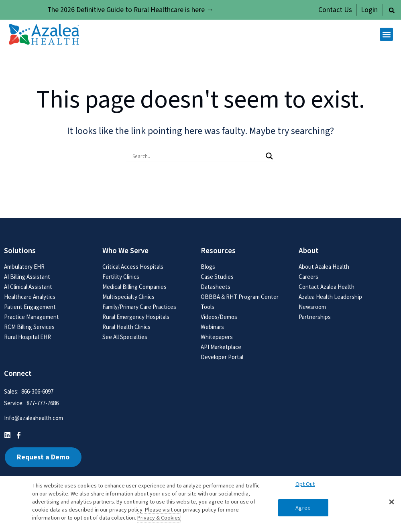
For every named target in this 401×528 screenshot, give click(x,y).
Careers (308, 276)
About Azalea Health (324, 266)
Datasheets (215, 286)
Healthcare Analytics (29, 297)
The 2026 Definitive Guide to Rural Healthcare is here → (130, 10)
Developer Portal (222, 357)
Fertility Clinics (120, 276)
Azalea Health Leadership (330, 297)
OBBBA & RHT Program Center (240, 297)
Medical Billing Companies (134, 286)
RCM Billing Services (29, 327)
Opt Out (305, 484)
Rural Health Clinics (126, 327)
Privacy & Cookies (159, 518)
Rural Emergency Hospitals (135, 317)
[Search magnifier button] (269, 156)
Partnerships (315, 317)
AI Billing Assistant (27, 276)
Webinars (212, 327)
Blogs (208, 266)
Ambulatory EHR (24, 266)
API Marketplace (221, 347)
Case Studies (217, 276)
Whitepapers (217, 337)
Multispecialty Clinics (128, 297)
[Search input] (197, 156)
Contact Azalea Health (326, 286)
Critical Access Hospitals (132, 266)
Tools (207, 307)
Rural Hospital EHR (27, 337)
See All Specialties (124, 337)
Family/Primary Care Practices (139, 307)
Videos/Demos (219, 317)
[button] (392, 10)
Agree (303, 508)
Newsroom (312, 307)
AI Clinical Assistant (28, 286)
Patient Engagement (30, 307)
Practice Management (31, 317)
